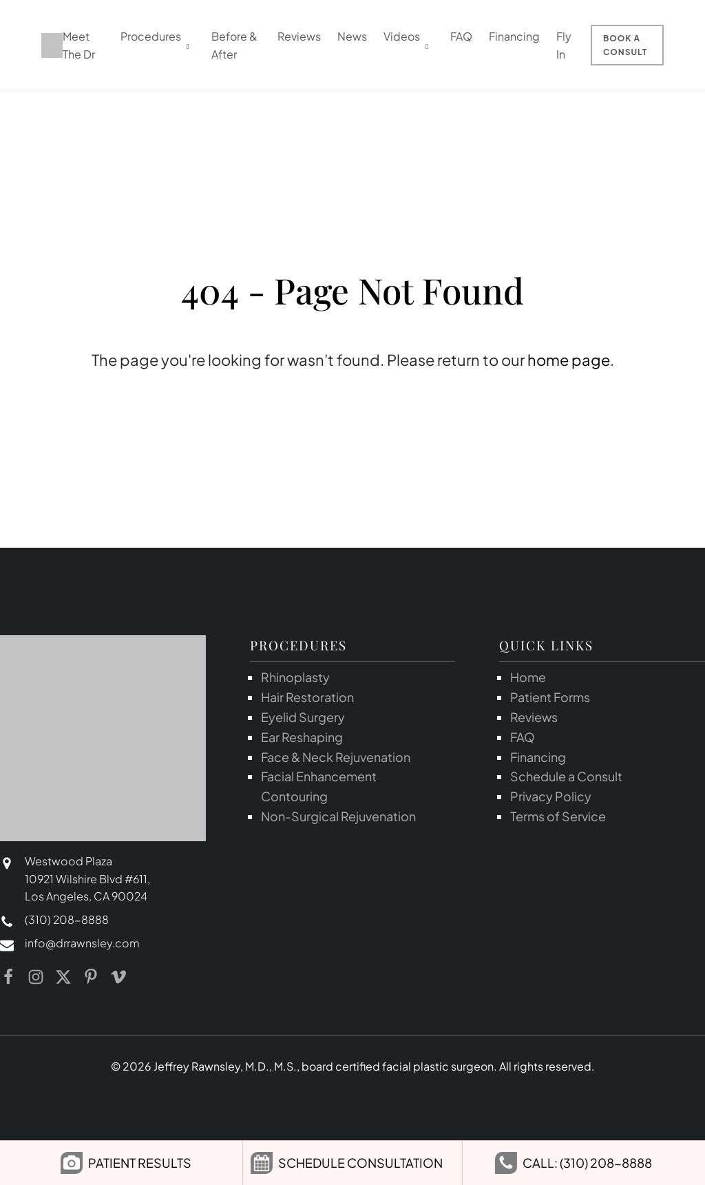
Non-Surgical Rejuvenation (338, 816)
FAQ (461, 36)
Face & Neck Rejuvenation (335, 757)
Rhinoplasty (295, 677)
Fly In (563, 45)
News (352, 36)
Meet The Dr (79, 45)
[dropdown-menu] (188, 45)
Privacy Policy (550, 796)
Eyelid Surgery (303, 717)
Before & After (234, 45)
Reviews (299, 36)
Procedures (150, 36)
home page (568, 359)
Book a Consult (625, 44)
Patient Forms (550, 697)
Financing (514, 36)
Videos (401, 36)
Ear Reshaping (302, 737)
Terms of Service (558, 816)
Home (528, 677)
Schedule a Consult (566, 776)
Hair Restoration (307, 697)
